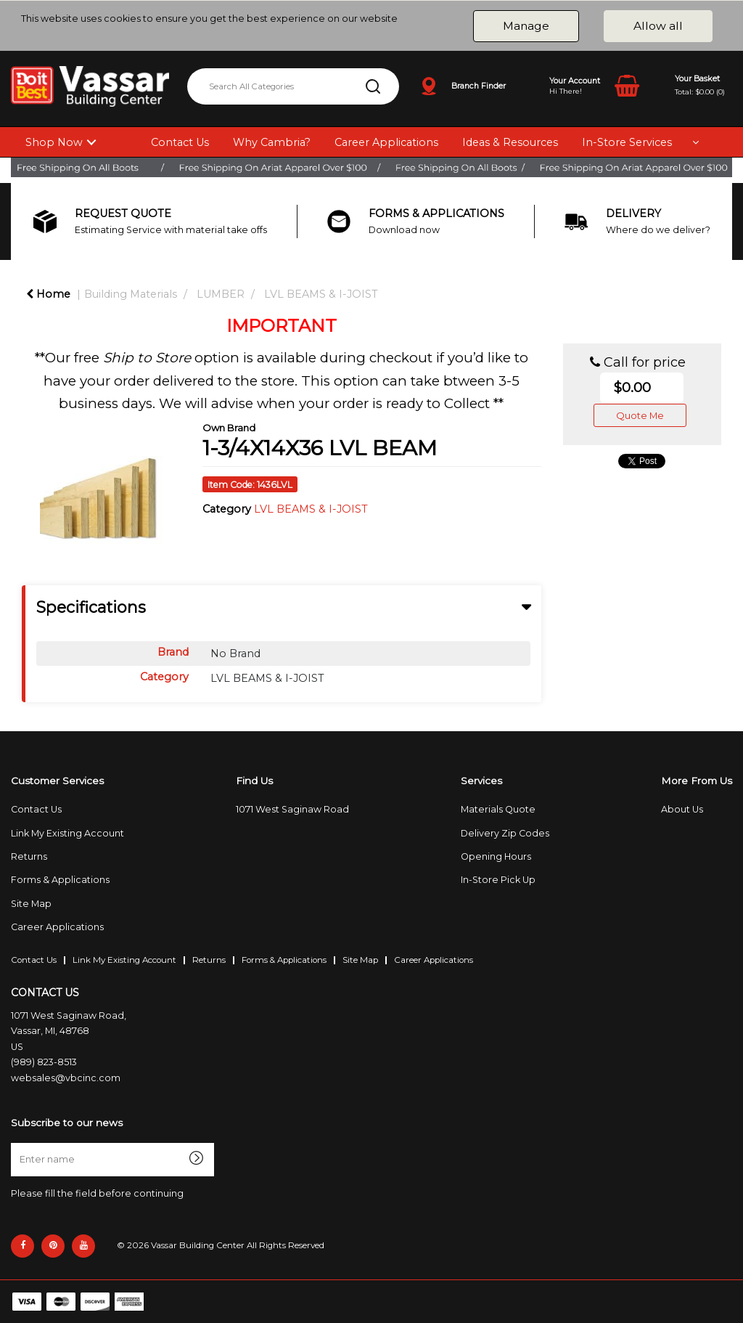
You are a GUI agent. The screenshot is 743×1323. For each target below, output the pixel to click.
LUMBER (221, 294)
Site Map (31, 903)
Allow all (658, 26)
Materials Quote (498, 809)
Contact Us (180, 142)
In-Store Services (627, 142)
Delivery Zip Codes (505, 833)
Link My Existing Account (67, 833)
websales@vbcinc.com (65, 1077)
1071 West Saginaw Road (292, 809)
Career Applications (386, 142)
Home (48, 294)
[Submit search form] (373, 86)
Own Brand (228, 427)
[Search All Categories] (293, 86)
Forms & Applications (60, 879)
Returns (29, 856)
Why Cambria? (272, 142)
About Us (682, 809)
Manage (526, 26)
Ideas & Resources (510, 142)
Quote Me (640, 415)
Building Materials (130, 294)
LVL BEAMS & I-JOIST (321, 294)
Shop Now (54, 142)
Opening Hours (496, 856)
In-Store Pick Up (498, 879)
